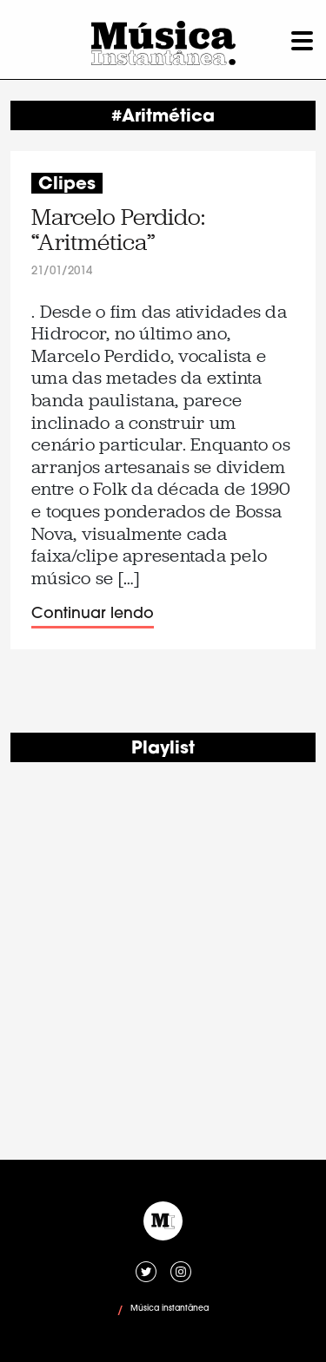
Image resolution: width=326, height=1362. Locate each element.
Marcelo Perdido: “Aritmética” (118, 230)
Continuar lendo (92, 614)
